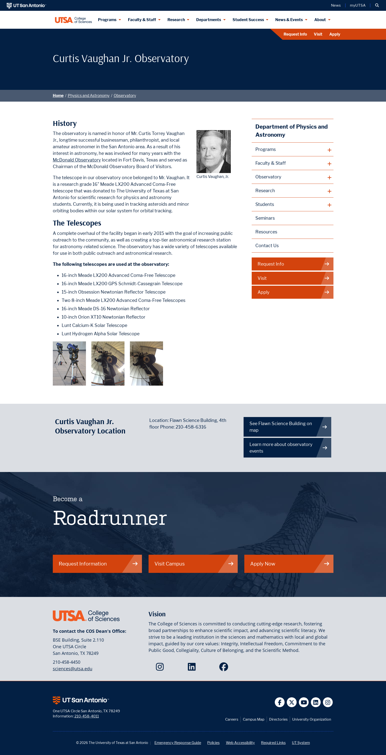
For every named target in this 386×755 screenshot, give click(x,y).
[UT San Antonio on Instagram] (328, 702)
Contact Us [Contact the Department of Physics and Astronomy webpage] (267, 245)
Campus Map (253, 719)
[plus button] (292, 149)
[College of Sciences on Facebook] (224, 668)
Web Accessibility (240, 743)
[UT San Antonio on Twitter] (292, 702)
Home (58, 95)
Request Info (295, 34)
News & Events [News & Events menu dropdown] (289, 19)
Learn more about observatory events (288, 448)
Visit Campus (194, 564)
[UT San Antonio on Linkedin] (316, 702)
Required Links (273, 743)
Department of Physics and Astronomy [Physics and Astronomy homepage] (291, 130)
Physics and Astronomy (89, 95)
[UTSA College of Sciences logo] (73, 20)
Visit (318, 34)
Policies (213, 743)
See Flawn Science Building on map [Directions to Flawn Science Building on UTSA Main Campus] (288, 427)
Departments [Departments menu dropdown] (208, 19)
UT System (301, 743)
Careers (231, 719)
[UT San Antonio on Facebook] (280, 702)
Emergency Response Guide (177, 743)
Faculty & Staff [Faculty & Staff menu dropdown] (142, 19)
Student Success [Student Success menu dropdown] (248, 19)
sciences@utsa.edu (72, 669)
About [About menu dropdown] (320, 19)
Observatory (125, 95)
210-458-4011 (86, 716)
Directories (278, 719)
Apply (334, 34)
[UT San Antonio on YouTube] (304, 702)
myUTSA (358, 5)
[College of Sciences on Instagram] (160, 668)
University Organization (311, 719)
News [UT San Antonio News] (336, 5)
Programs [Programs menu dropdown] (107, 19)
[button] (377, 5)
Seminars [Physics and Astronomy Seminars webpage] (265, 218)
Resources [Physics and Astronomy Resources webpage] (266, 231)
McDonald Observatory (77, 159)
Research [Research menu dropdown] (176, 19)
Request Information (98, 564)
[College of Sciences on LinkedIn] (192, 668)
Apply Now (290, 564)
